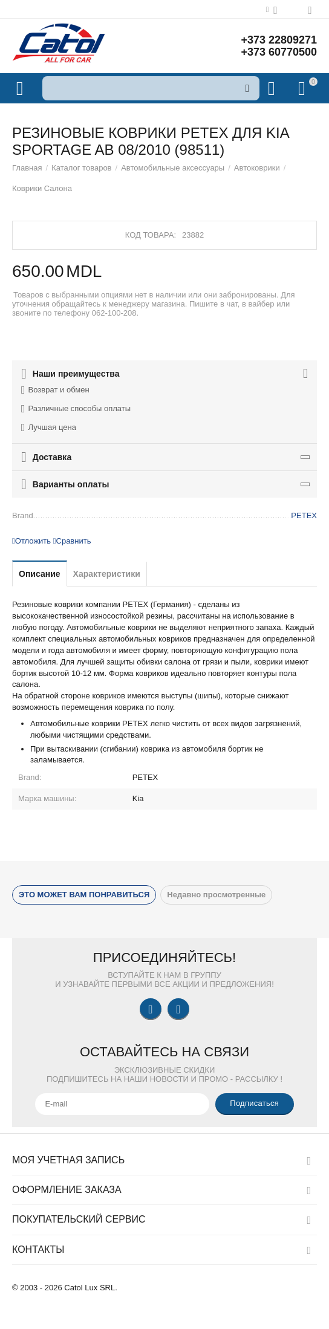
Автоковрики (257, 167)
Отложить (31, 540)
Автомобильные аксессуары (172, 167)
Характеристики (106, 574)
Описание (39, 574)
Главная (27, 167)
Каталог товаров (81, 167)
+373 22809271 (279, 40)
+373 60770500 (279, 52)
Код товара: (150, 234)
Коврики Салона (42, 188)
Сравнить (72, 540)
